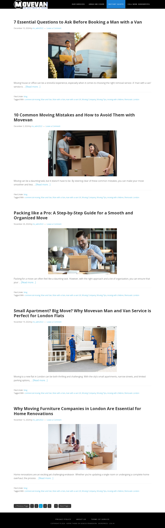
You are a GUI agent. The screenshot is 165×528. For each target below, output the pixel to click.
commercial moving (32, 99)
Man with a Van (59, 99)
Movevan (34, 4)
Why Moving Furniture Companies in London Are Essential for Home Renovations (77, 411)
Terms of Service (100, 519)
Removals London (131, 99)
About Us (81, 519)
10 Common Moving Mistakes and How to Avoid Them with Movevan (74, 117)
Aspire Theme (71, 523)
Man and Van (46, 99)
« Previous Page (21, 506)
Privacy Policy (63, 519)
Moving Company (89, 99)
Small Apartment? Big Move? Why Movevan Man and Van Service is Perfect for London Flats (82, 313)
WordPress (103, 523)
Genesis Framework (89, 523)
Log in (111, 523)
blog (25, 96)
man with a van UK (73, 99)
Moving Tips (101, 99)
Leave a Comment (54, 28)
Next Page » (65, 506)
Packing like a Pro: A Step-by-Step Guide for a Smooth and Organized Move (73, 215)
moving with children (115, 99)
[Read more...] (33, 86)
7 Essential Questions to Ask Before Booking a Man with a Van (78, 22)
